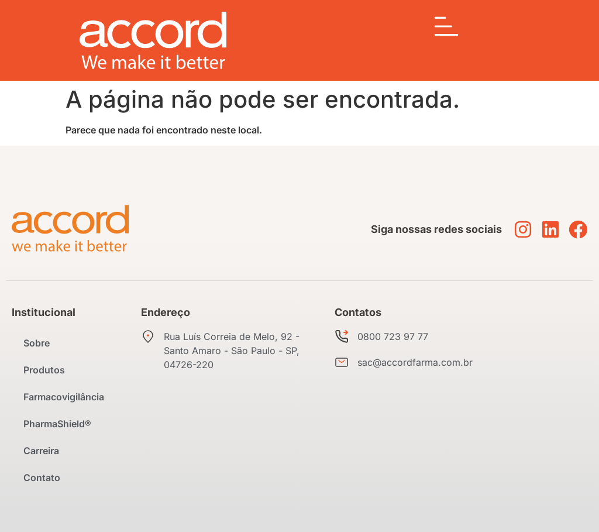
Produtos (44, 370)
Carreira (41, 451)
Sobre (36, 343)
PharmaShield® (57, 424)
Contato (41, 477)
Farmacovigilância (63, 397)
